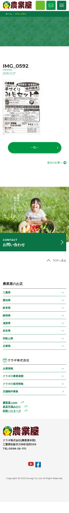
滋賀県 (6, 323)
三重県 (6, 292)
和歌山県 (8, 338)
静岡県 (6, 315)
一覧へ (34, 147)
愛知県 (6, 300)
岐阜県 (6, 307)
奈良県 (6, 330)
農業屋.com (10, 402)
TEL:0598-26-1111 (14, 448)
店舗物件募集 (10, 391)
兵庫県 (6, 346)
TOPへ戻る (59, 260)
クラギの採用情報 (13, 383)
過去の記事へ (55, 162)
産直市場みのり (12, 406)
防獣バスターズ (12, 411)
